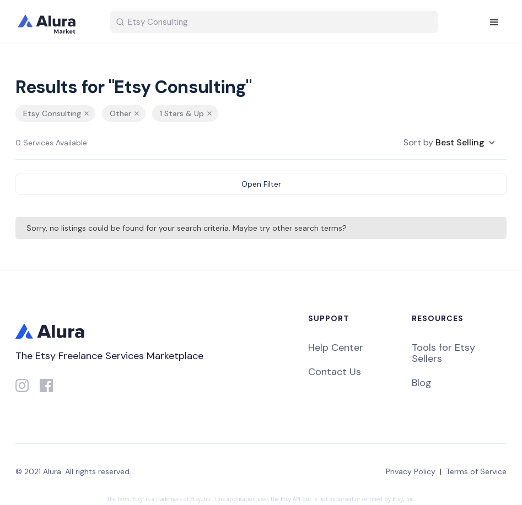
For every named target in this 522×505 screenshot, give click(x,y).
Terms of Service (476, 471)
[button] (494, 22)
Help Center (335, 347)
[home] (54, 22)
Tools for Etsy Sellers (443, 353)
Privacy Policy (410, 471)
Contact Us (334, 371)
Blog (422, 382)
